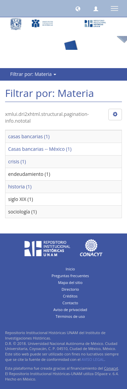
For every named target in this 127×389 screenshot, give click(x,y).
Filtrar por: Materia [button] (33, 74)
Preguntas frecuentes (70, 275)
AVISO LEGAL (93, 359)
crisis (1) (17, 161)
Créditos (70, 296)
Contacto (70, 302)
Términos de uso (70, 316)
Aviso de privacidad (70, 309)
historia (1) (19, 186)
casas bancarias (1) (28, 136)
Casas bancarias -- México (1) (39, 149)
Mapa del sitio (70, 282)
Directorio (70, 289)
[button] (78, 8)
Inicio (70, 268)
